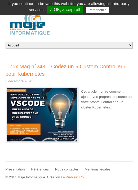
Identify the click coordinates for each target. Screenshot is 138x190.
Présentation (15, 169)
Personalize (97, 10)
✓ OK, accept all (64, 9)
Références (40, 169)
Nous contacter (66, 169)
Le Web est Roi (72, 177)
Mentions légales (97, 169)
